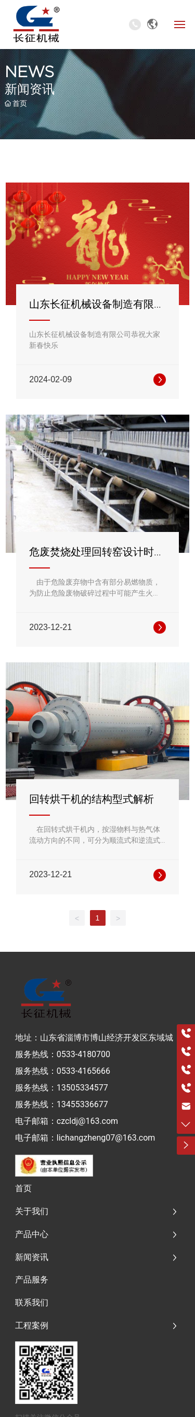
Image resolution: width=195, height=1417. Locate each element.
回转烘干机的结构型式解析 (91, 799)
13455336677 (82, 1104)
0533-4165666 (83, 1071)
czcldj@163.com (87, 1121)
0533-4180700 (83, 1054)
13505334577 (82, 1088)
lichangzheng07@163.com (106, 1138)
